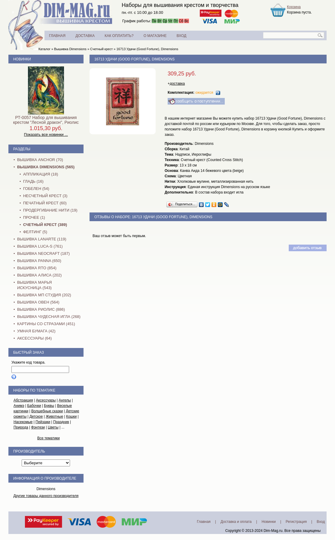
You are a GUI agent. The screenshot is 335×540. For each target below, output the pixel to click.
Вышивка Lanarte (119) (41, 239)
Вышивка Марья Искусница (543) (34, 285)
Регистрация (296, 522)
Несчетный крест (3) (45, 196)
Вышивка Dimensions (70, 49)
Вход (321, 522)
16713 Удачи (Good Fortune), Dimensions (147, 49)
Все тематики (48, 438)
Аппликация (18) (40, 174)
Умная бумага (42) (36, 331)
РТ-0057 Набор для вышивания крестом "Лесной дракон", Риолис (46, 120)
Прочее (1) (34, 217)
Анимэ (19, 406)
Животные (54, 416)
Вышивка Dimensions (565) (46, 167)
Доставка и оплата (236, 522)
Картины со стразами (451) (46, 324)
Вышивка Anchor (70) (40, 159)
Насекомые (23, 422)
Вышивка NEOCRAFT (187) (43, 253)
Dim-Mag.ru (272, 531)
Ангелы (65, 400)
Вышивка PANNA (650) (39, 260)
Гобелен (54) (36, 188)
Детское (36, 416)
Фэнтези (38, 427)
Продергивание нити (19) (50, 210)
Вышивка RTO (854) (36, 268)
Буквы (49, 406)
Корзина (294, 7)
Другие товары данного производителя (46, 496)
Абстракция (23, 400)
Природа (21, 427)
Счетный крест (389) (45, 224)
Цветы (53, 427)
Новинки (22, 59)
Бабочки (34, 406)
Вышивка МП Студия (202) (44, 295)
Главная (204, 522)
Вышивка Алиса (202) (39, 275)
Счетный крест (101, 49)
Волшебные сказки (47, 411)
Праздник (61, 422)
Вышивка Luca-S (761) (40, 246)
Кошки (71, 416)
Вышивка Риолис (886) (41, 309)
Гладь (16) (33, 181)
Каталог (44, 49)
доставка (177, 83)
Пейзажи (42, 422)
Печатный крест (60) (45, 203)
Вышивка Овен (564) (38, 302)
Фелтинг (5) (35, 232)
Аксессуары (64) (34, 338)
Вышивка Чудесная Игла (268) (49, 316)
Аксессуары (46, 400)
